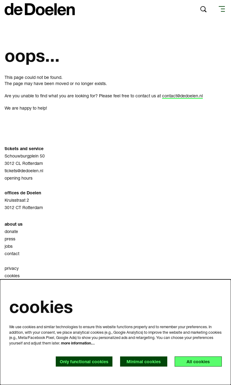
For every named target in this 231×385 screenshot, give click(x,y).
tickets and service (24, 148)
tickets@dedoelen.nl (24, 170)
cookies (12, 275)
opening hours (18, 178)
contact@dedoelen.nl (182, 95)
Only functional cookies (84, 361)
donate (11, 231)
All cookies (198, 361)
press (10, 238)
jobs (9, 246)
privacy (12, 268)
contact (12, 253)
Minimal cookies (144, 361)
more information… (78, 343)
